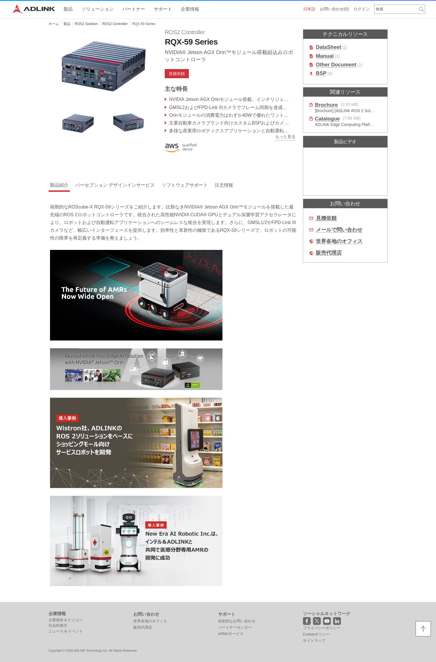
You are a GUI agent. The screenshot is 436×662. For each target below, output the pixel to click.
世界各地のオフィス (339, 241)
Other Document (336, 65)
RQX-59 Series (143, 24)
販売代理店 (329, 253)
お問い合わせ (334, 9)
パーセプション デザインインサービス (115, 185)
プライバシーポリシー (321, 628)
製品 (67, 24)
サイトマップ (314, 640)
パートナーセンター (235, 627)
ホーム (54, 24)
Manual (325, 56)
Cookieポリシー (316, 634)
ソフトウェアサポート (185, 185)
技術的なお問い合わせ (237, 621)
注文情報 (224, 185)
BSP (321, 73)
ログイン (362, 9)
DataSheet (328, 47)
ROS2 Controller (115, 24)
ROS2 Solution (86, 24)
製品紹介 (59, 185)
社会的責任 (58, 625)
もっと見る (285, 136)
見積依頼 (177, 73)
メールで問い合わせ (339, 230)
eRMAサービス (230, 634)
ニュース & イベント (66, 631)
